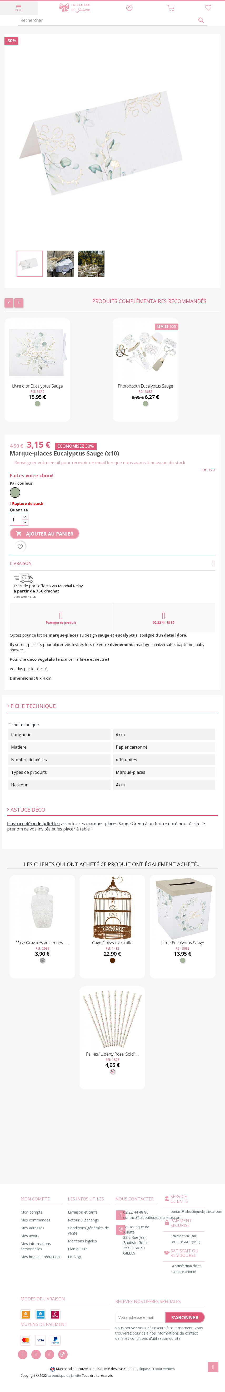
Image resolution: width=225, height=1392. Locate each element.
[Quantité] (16, 520)
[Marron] (112, 960)
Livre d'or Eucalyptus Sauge (37, 386)
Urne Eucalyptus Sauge (182, 943)
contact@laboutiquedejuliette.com (152, 1217)
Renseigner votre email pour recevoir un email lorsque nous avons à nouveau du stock (99, 462)
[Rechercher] (112, 20)
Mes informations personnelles (36, 1246)
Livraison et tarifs (82, 1212)
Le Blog (74, 1256)
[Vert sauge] (37, 403)
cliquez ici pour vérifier (156, 1369)
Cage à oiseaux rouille (112, 943)
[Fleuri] (112, 1071)
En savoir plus (26, 597)
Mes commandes (35, 1220)
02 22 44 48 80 (163, 618)
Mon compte (32, 1212)
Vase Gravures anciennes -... (42, 943)
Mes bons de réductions (41, 1256)
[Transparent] (42, 960)
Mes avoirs (30, 1235)
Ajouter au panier (44, 534)
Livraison (112, 563)
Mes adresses (32, 1227)
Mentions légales (82, 1240)
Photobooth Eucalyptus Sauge (145, 386)
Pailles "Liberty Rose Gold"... (112, 1054)
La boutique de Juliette (64, 1375)
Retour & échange (83, 1220)
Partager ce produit (61, 618)
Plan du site (78, 1248)
